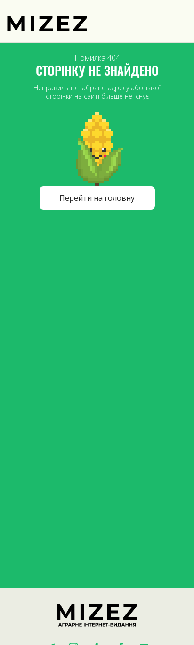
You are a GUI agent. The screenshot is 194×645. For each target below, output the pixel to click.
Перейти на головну (97, 198)
